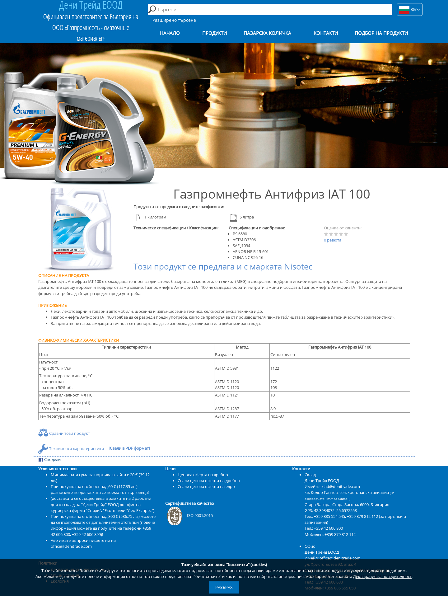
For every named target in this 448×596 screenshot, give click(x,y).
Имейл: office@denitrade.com (333, 558)
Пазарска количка (267, 33)
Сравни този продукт (64, 433)
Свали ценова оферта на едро (206, 486)
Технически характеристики (71, 448)
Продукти (214, 33)
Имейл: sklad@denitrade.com (332, 486)
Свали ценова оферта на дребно (209, 480)
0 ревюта (332, 240)
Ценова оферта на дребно (203, 474)
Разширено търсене (174, 20)
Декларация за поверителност (382, 576)
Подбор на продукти (381, 33)
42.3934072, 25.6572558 (335, 510)
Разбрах (224, 587)
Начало (170, 33)
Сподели (49, 459)
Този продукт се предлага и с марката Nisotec (222, 266)
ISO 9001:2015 (189, 515)
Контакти (326, 33)
